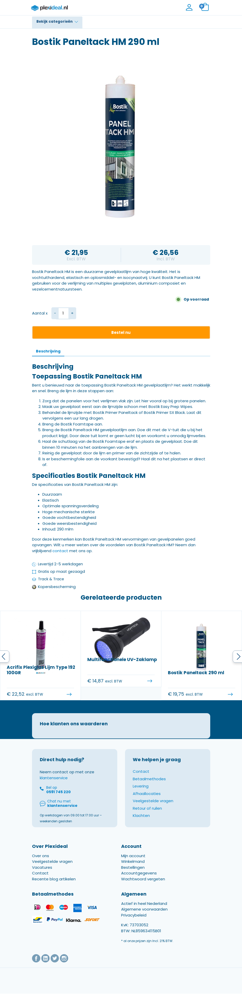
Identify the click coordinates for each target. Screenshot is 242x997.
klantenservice (54, 783)
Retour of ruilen (147, 814)
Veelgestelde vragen (153, 806)
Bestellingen (133, 873)
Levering (141, 791)
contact (60, 550)
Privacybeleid (133, 920)
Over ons (40, 861)
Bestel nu (121, 332)
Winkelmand (133, 867)
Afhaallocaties (147, 799)
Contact (141, 777)
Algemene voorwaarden (144, 915)
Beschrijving (48, 351)
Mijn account (133, 861)
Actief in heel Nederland (144, 909)
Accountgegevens (139, 878)
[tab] (48, 351)
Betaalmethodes (149, 784)
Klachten (141, 821)
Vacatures (42, 873)
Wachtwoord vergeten (143, 884)
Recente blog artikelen (54, 884)
